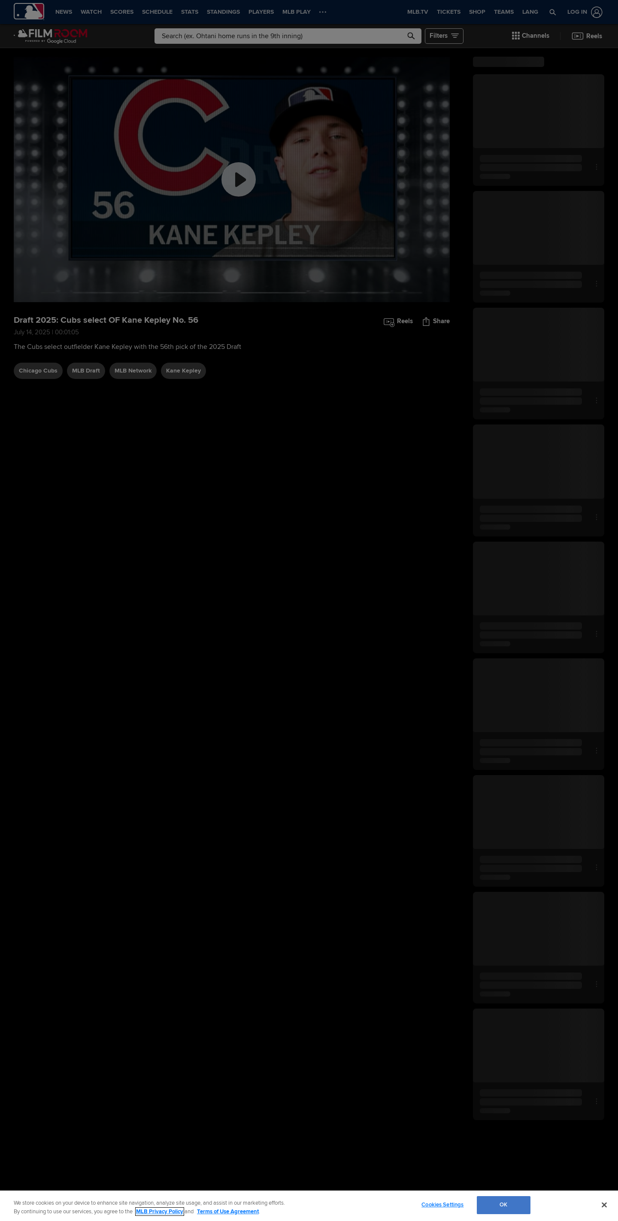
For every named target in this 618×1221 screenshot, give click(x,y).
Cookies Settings (442, 1204)
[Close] (604, 1204)
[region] (309, 1206)
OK (503, 1204)
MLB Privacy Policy (159, 1211)
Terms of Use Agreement (228, 1211)
